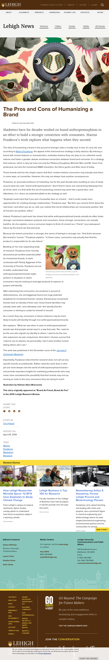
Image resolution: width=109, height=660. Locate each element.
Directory (12, 600)
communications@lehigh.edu (89, 563)
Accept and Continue (88, 658)
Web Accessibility (13, 617)
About (9, 12)
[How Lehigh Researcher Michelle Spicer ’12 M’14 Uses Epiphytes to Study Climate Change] (18, 475)
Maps (10, 604)
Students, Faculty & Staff (52, 5)
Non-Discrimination (28, 614)
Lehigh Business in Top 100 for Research (53, 492)
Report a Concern (25, 632)
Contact (11, 607)
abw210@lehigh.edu (48, 557)
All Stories (100, 26)
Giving (100, 12)
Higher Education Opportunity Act (27, 600)
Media (86, 26)
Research (39, 12)
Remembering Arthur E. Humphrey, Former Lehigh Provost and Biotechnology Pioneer (90, 495)
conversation (69, 639)
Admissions (54, 12)
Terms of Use (13, 630)
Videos (58, 26)
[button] (102, 5)
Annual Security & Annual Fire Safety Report (26, 623)
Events (72, 26)
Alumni (94, 5)
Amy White (44, 551)
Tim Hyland (8, 423)
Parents (71, 5)
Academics (24, 12)
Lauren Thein (8, 556)
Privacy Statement (45, 653)
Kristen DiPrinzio (10, 544)
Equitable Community (26, 608)
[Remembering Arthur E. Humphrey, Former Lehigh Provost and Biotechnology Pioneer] (91, 475)
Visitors (82, 5)
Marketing (8, 452)
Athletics (85, 12)
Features (44, 26)
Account (12, 627)
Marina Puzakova (24, 151)
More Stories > (102, 530)
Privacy (11, 634)
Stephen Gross (9, 560)
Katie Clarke (8, 564)
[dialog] (54, 653)
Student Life (69, 12)
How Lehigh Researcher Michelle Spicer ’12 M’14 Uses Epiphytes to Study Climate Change (18, 495)
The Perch (12, 597)
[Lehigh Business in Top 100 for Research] (54, 475)
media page (63, 544)
